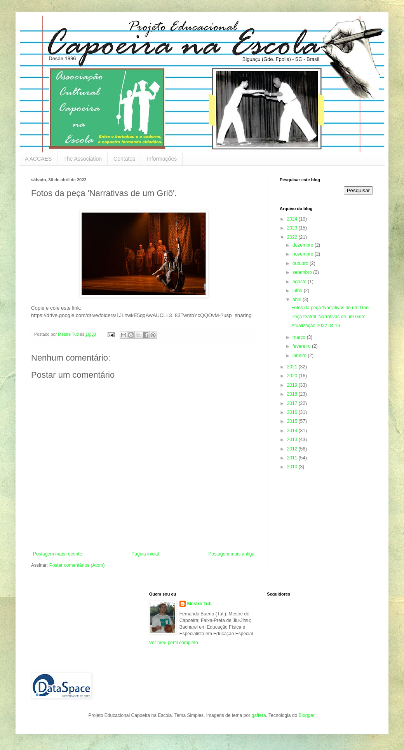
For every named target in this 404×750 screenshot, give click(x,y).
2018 (293, 394)
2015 (293, 421)
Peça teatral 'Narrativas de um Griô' (328, 316)
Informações (162, 159)
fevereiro (302, 346)
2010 (293, 467)
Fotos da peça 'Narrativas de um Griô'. (331, 307)
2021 (293, 367)
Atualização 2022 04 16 (315, 325)
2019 (293, 385)
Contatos (124, 159)
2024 (293, 219)
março (300, 337)
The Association (82, 159)
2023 (293, 228)
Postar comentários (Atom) (77, 565)
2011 (293, 458)
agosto (300, 281)
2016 (293, 412)
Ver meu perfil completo (173, 642)
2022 (293, 237)
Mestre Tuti (199, 603)
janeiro (300, 355)
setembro (303, 272)
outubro (301, 263)
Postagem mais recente (57, 554)
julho (298, 290)
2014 (293, 430)
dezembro (304, 245)
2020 (293, 376)
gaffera (258, 715)
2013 (293, 439)
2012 (293, 449)
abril (298, 299)
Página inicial (145, 554)
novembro (304, 254)
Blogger (306, 715)
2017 (293, 403)
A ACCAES (38, 159)
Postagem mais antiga (231, 554)
